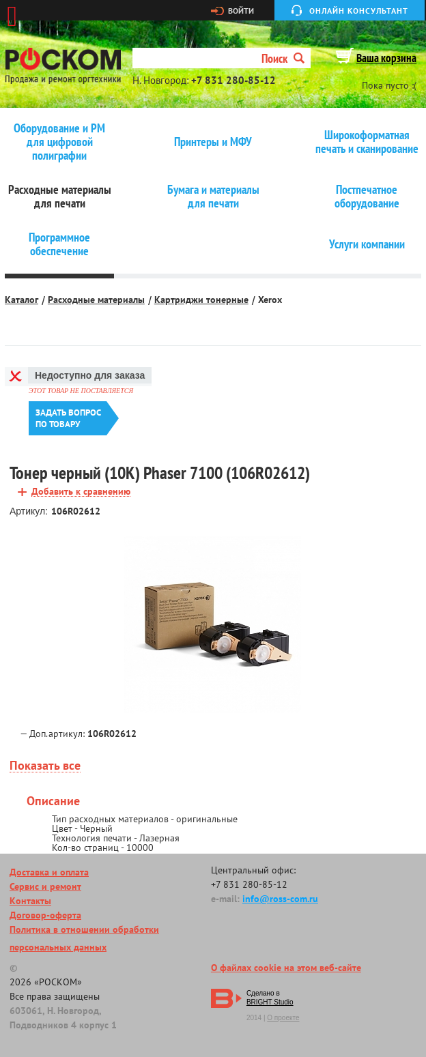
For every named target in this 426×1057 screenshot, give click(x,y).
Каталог (21, 299)
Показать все (45, 765)
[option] (213, 625)
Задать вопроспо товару (68, 418)
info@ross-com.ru (280, 899)
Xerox (270, 299)
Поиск (282, 58)
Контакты (30, 901)
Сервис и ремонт (45, 886)
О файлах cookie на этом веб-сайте (286, 967)
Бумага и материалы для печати (213, 196)
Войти (241, 11)
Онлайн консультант (358, 10)
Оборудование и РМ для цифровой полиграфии (59, 141)
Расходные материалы (96, 299)
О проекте (283, 1018)
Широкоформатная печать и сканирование (366, 142)
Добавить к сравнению (80, 492)
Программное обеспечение (59, 244)
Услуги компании (367, 244)
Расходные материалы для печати (59, 196)
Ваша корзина (386, 58)
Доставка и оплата (49, 872)
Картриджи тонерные (201, 299)
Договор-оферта (45, 915)
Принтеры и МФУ (213, 142)
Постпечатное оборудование (367, 196)
